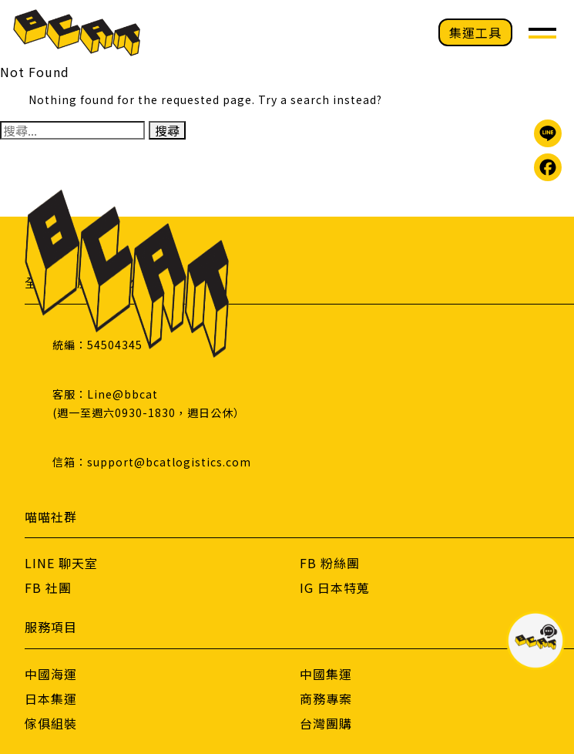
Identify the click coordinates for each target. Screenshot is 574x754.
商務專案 (326, 698)
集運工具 (475, 32)
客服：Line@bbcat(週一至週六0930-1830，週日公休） (148, 403)
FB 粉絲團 (330, 563)
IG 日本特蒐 (335, 587)
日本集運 (51, 698)
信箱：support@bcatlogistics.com (151, 462)
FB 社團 (48, 587)
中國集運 (326, 674)
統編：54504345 (97, 344)
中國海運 (51, 674)
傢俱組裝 (51, 723)
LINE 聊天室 (61, 563)
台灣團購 (326, 723)
